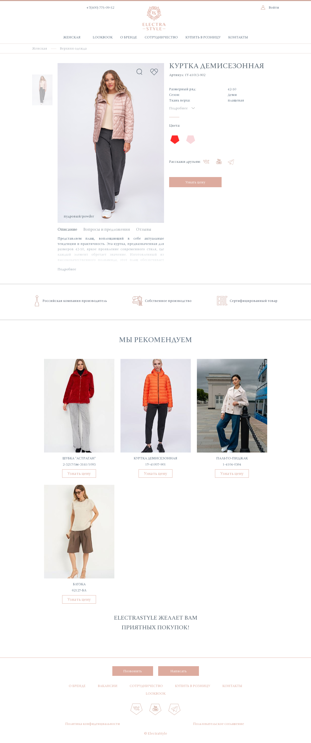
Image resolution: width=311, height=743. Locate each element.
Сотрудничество (161, 37)
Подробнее (67, 269)
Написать (178, 671)
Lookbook (103, 37)
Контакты (238, 37)
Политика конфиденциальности (92, 723)
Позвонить (132, 671)
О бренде (128, 37)
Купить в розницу (203, 37)
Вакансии (107, 686)
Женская (71, 37)
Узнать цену (195, 182)
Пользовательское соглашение (218, 723)
